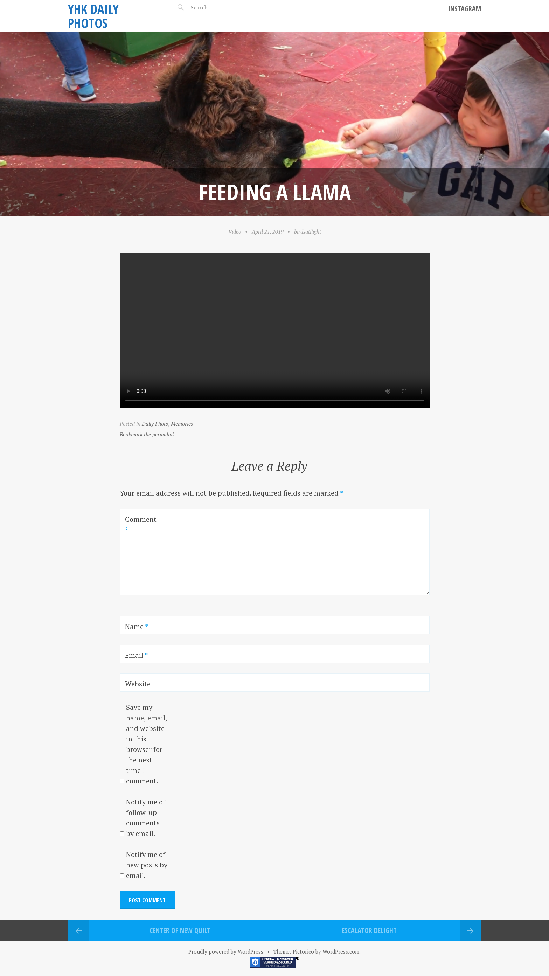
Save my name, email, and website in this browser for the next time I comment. (146, 743)
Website (138, 683)
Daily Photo (155, 423)
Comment (141, 524)
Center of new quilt (180, 930)
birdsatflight (307, 231)
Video (234, 231)
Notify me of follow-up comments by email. (145, 817)
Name (136, 626)
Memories (182, 423)
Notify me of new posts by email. (146, 865)
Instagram (464, 8)
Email (136, 655)
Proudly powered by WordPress (225, 951)
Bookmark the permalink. (148, 434)
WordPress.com (340, 951)
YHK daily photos (93, 16)
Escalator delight (369, 930)
